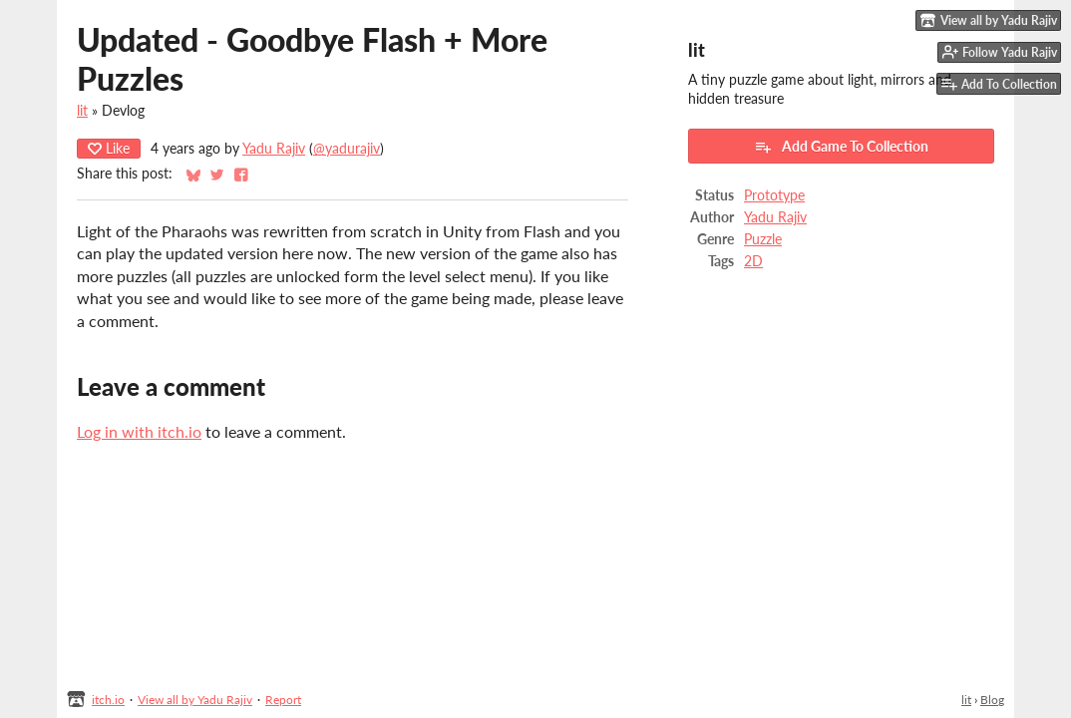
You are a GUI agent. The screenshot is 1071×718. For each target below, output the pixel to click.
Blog (992, 699)
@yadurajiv (346, 149)
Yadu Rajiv (273, 149)
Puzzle (763, 239)
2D (753, 261)
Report (283, 699)
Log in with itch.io (139, 431)
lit (82, 111)
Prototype (774, 195)
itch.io (108, 699)
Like (109, 148)
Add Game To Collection (841, 147)
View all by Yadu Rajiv (195, 699)
